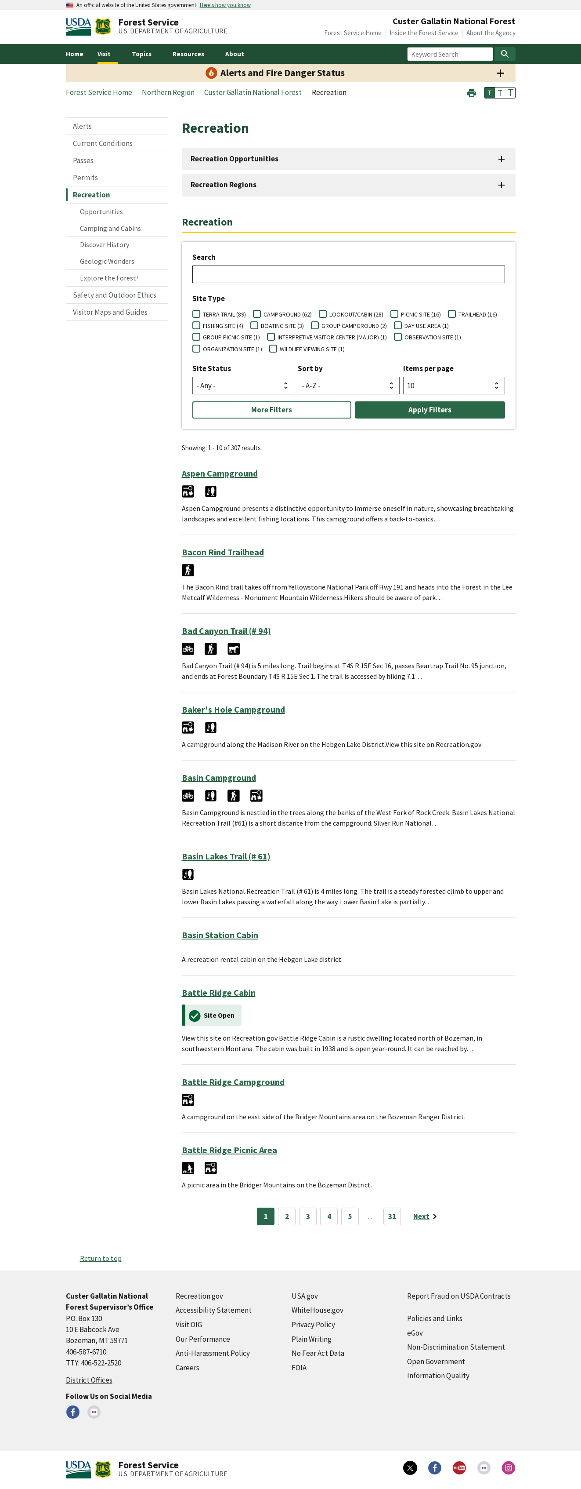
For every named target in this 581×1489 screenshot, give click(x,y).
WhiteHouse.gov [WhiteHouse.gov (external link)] (317, 1310)
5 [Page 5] (350, 1216)
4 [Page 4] (329, 1216)
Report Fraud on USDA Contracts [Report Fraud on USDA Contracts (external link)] (459, 1296)
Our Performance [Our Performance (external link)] (203, 1339)
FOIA (299, 1368)
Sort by (310, 368)
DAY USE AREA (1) (426, 326)
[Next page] (426, 1216)
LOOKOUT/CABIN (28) (356, 314)
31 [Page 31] (392, 1216)
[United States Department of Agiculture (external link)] (80, 27)
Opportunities (101, 211)
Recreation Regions (223, 184)
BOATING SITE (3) (282, 326)
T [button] (489, 92)
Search (204, 257)
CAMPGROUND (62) (287, 314)
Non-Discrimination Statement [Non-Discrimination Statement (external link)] (456, 1347)
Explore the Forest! (109, 277)
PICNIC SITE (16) (421, 314)
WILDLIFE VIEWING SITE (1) (312, 349)
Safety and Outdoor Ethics (114, 295)
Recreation (91, 195)
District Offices (89, 1380)
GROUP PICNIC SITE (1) (231, 337)
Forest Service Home (353, 33)
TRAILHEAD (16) (477, 314)
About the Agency (491, 33)
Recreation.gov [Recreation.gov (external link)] (199, 1296)
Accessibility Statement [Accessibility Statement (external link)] (214, 1310)
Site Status (211, 368)
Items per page (428, 368)
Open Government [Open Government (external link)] (436, 1361)
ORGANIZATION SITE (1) (232, 349)
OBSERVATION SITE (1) (432, 337)
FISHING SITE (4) (223, 326)
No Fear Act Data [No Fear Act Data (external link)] (318, 1353)
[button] (471, 92)
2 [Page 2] (287, 1216)
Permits (85, 177)
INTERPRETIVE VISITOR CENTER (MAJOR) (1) (332, 337)
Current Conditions (103, 143)
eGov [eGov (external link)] (415, 1333)
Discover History (104, 244)
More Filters (271, 410)
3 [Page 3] (308, 1216)
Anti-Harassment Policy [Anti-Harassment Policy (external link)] (213, 1353)
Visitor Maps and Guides (110, 312)
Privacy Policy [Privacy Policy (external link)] (313, 1324)
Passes (83, 160)
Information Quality (438, 1375)
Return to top (101, 1258)
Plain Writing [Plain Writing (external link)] (312, 1339)
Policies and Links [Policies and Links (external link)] (434, 1318)
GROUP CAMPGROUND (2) (354, 326)
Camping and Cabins (110, 228)
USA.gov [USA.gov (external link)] (305, 1296)
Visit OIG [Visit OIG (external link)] (189, 1324)
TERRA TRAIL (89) (224, 314)
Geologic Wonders (107, 261)
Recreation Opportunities (234, 159)
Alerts (82, 126)
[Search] (505, 54)
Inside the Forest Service (424, 33)
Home (74, 54)
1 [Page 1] (266, 1216)
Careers (187, 1368)
